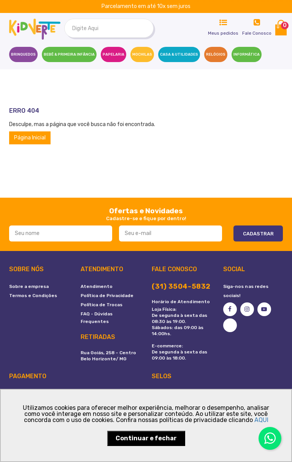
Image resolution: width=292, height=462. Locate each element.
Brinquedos (23, 54)
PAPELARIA (113, 54)
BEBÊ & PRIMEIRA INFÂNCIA (69, 54)
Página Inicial (30, 137)
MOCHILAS (142, 54)
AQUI (261, 420)
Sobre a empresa (29, 286)
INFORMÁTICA (246, 54)
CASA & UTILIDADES (179, 54)
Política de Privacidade (107, 295)
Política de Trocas (101, 304)
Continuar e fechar (146, 438)
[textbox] (109, 28)
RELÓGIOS (215, 54)
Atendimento (97, 286)
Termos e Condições (33, 295)
